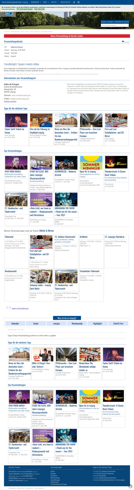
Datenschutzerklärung (8, 9)
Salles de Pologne (35, 31)
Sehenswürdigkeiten (36, 474)
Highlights (65, 2)
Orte (45, 2)
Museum (29, 471)
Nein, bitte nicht (39, 9)
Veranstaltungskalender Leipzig (15, 2)
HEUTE (53, 2)
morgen (110, 22)
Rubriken (35, 2)
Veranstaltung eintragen (59, 484)
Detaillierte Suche (122, 22)
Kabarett (34, 478)
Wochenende (25, 480)
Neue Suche (21, 330)
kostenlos (54, 476)
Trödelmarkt (19, 480)
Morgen (24, 471)
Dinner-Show (12, 476)
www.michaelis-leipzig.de (21, 95)
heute (103, 22)
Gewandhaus (13, 478)
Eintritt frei (22, 474)
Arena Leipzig (21, 478)
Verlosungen (35, 471)
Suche (22, 31)
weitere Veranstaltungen (17, 308)
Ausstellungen (28, 476)
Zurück (127, 42)
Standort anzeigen (10, 101)
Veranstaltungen (14, 31)
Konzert (27, 31)
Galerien (12, 480)
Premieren (18, 471)
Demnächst (12, 471)
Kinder (21, 476)
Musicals (28, 474)
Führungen (17, 476)
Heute (10, 474)
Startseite (6, 31)
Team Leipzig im (39, 488)
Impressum (29, 488)
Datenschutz (21, 488)
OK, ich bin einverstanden (24, 9)
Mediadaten (12, 488)
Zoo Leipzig (30, 478)
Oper (26, 478)
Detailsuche (55, 482)
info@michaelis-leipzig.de (19, 99)
